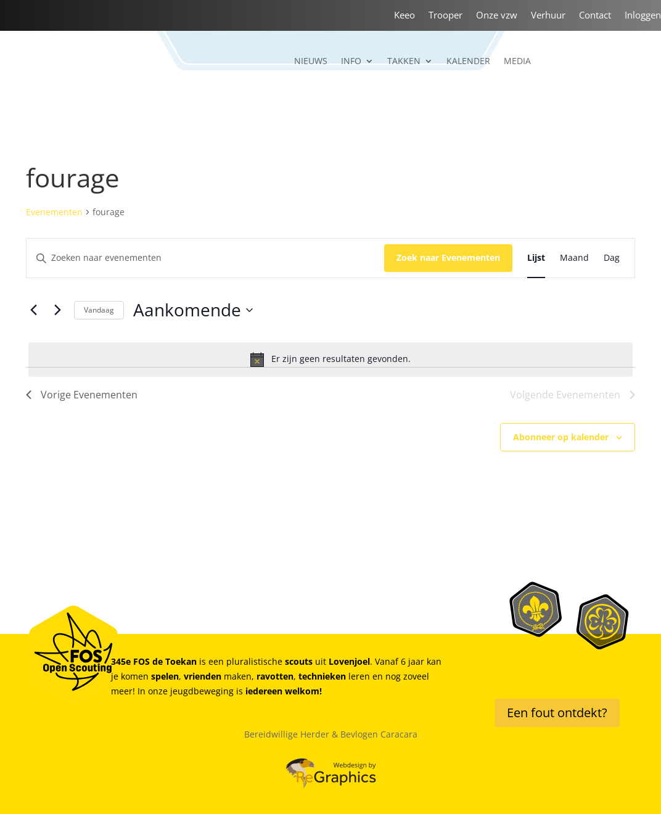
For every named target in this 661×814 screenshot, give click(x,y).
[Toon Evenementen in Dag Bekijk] (612, 258)
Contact (595, 15)
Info (351, 62)
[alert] (330, 359)
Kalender (468, 62)
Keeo (404, 15)
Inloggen (643, 15)
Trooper (445, 15)
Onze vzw (496, 15)
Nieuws (310, 62)
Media (517, 62)
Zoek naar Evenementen (448, 257)
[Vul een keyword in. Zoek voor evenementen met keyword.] (205, 258)
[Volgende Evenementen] (57, 310)
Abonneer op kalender (561, 437)
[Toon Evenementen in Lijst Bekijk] (536, 258)
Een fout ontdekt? (557, 712)
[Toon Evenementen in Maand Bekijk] (574, 258)
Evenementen (54, 212)
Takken (404, 62)
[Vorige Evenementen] (33, 310)
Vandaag (99, 310)
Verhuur (548, 15)
